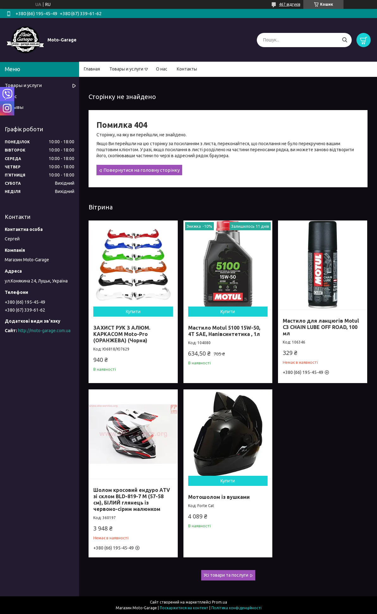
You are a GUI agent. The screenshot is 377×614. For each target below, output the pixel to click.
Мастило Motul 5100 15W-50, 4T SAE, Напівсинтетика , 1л (224, 331)
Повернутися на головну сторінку (141, 170)
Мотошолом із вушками (219, 497)
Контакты (187, 68)
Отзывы (14, 107)
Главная (92, 68)
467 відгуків (289, 4)
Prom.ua (219, 602)
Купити (133, 311)
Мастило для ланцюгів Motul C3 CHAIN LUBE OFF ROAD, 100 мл (321, 327)
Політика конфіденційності (236, 608)
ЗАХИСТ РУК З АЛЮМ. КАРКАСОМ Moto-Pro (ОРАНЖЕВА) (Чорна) (121, 334)
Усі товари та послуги (226, 575)
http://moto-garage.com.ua (44, 330)
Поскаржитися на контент (184, 608)
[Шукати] (344, 40)
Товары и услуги (126, 68)
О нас (161, 68)
